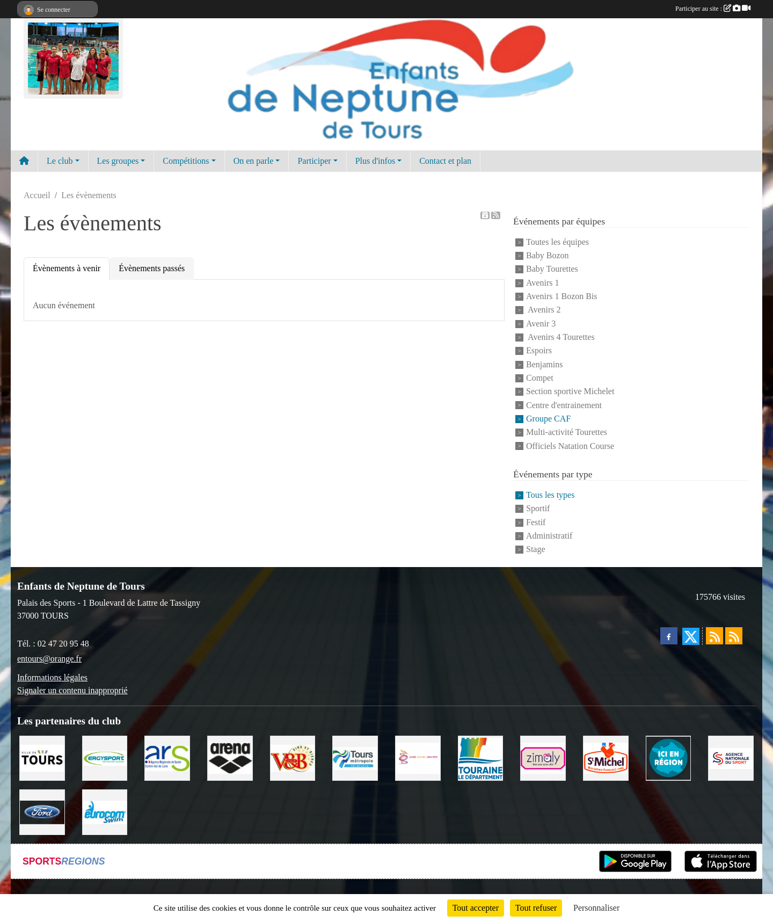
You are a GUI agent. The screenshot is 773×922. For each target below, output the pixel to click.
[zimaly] (543, 757)
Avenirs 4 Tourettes (560, 337)
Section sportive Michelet (570, 391)
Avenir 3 (541, 323)
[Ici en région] (668, 757)
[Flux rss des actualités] (714, 635)
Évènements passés (152, 268)
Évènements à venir (66, 268)
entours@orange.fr (49, 658)
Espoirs (539, 350)
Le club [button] (59, 160)
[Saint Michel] (606, 757)
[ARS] (167, 757)
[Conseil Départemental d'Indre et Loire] (481, 757)
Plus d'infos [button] (375, 160)
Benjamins (544, 364)
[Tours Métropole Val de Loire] (355, 757)
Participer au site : (712, 8)
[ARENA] (230, 757)
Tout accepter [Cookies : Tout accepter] (476, 907)
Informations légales (52, 677)
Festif (535, 522)
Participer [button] (314, 160)
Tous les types (550, 494)
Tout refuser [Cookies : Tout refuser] (536, 907)
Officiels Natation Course (570, 446)
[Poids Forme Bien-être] (418, 757)
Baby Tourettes (552, 269)
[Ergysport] (105, 757)
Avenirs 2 (543, 310)
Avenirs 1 (542, 282)
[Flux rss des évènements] (733, 635)
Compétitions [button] (186, 160)
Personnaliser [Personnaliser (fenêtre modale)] (596, 907)
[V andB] (293, 757)
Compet (539, 377)
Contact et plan (445, 160)
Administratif (549, 535)
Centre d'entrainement (564, 405)
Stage (535, 549)
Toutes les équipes (557, 241)
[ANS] (731, 757)
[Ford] (42, 811)
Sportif (538, 508)
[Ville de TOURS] (42, 757)
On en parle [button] (254, 160)
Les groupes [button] (118, 160)
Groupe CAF (548, 418)
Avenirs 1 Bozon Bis (561, 296)
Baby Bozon (547, 255)
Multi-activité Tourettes (566, 432)
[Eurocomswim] (105, 811)
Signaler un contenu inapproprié (72, 690)
